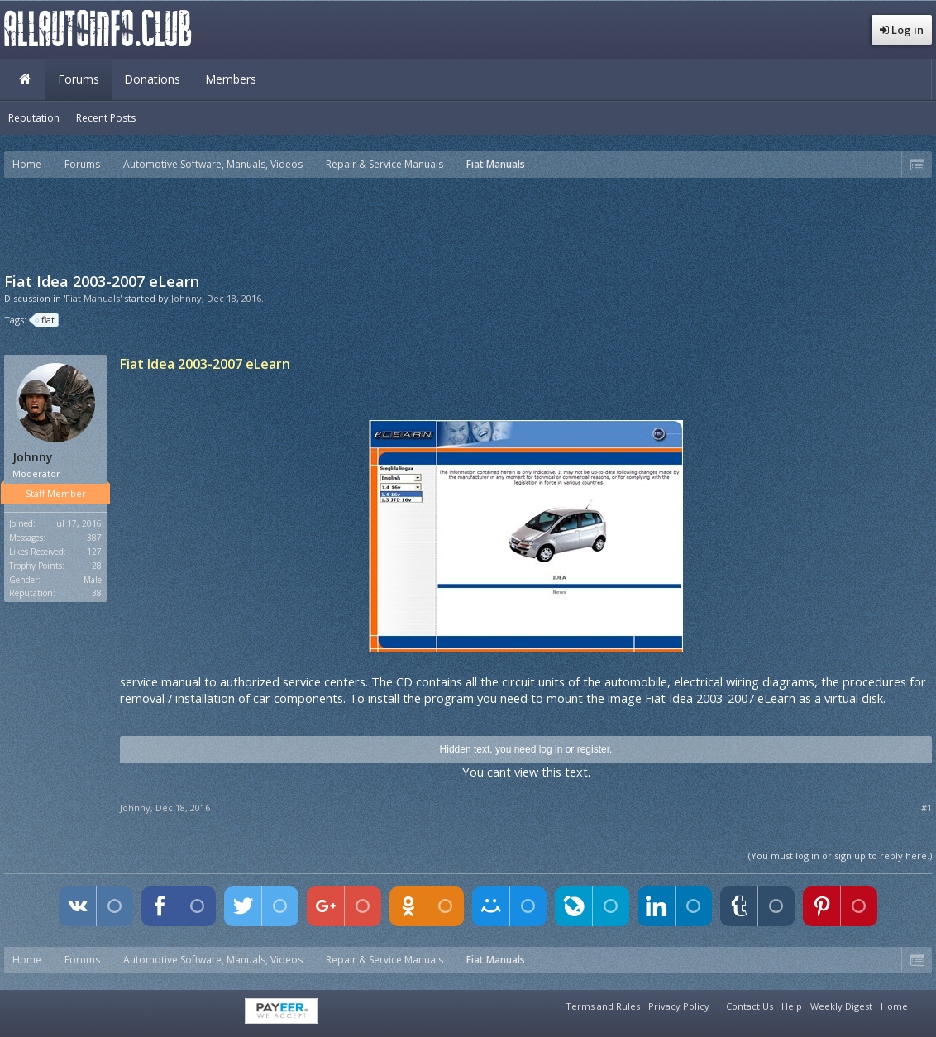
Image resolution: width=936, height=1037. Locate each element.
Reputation (34, 118)
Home (24, 79)
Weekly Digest (841, 1006)
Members (230, 79)
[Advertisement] (468, 223)
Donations (152, 79)
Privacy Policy (678, 1006)
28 (97, 565)
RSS (922, 1004)
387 (94, 537)
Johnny (186, 298)
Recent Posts (106, 118)
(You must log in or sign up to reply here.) (840, 855)
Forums (78, 79)
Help (791, 1006)
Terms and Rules (603, 1006)
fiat (45, 320)
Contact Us (749, 1006)
